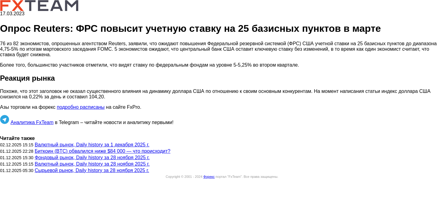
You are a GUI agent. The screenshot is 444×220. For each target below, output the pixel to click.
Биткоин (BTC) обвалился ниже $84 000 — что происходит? (102, 151)
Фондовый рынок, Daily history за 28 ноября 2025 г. (92, 157)
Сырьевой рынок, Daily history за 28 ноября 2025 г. (92, 170)
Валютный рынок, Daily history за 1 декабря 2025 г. (92, 144)
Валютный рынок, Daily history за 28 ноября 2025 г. (92, 164)
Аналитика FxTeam (32, 122)
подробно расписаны (81, 107)
